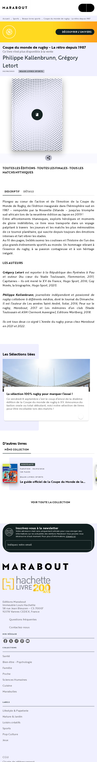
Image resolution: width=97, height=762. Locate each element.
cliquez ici (71, 536)
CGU (6, 757)
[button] (75, 32)
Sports (16, 18)
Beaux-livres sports (31, 18)
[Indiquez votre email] (44, 545)
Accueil (6, 18)
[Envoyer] (88, 545)
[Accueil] (16, 8)
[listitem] (5, 641)
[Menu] (86, 8)
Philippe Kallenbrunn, (30, 57)
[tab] (12, 191)
